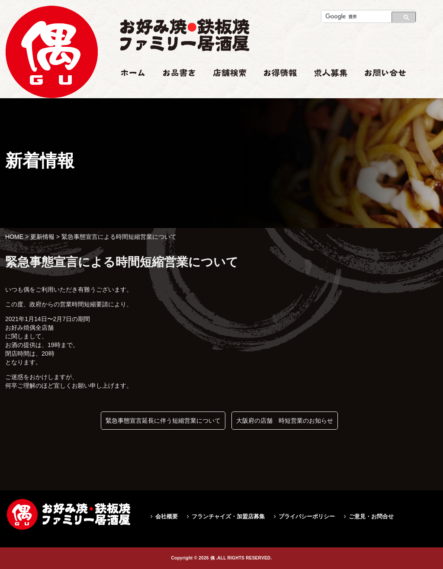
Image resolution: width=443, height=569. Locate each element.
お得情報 (276, 89)
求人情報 (326, 89)
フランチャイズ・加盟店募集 (228, 516)
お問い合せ (380, 89)
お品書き (175, 89)
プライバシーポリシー (307, 516)
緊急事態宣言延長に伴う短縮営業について (163, 420)
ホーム (129, 89)
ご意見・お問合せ (371, 516)
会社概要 (166, 516)
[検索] (354, 16)
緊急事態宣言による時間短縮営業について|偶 (51, 124)
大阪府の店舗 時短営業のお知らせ (284, 420)
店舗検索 (225, 89)
